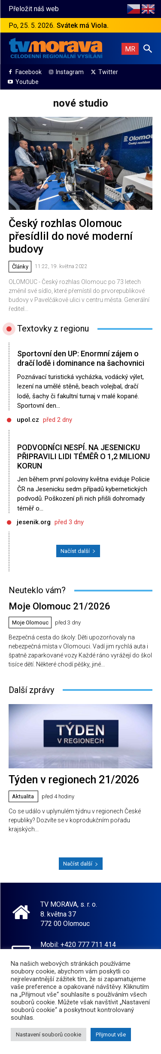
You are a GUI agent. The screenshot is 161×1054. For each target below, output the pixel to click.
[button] (147, 48)
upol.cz (28, 420)
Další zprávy (31, 690)
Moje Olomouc (30, 622)
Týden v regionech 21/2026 (74, 779)
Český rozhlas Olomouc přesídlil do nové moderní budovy (71, 236)
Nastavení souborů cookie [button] (48, 1034)
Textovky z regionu (53, 328)
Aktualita (23, 796)
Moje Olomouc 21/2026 (59, 606)
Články (20, 266)
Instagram (70, 72)
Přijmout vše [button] (111, 1034)
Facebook (28, 72)
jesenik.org (34, 522)
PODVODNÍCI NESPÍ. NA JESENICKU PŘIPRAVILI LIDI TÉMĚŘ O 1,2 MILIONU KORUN (83, 456)
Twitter (108, 72)
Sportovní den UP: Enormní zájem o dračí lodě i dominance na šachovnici (80, 358)
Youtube (27, 81)
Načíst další (78, 551)
